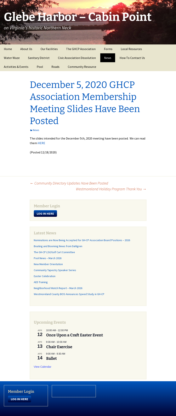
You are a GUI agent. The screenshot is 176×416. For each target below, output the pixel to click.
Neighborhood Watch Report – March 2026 (58, 288)
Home (8, 49)
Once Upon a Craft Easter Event (74, 335)
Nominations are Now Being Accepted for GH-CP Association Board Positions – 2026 (82, 240)
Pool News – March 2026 (47, 258)
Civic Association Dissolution (77, 58)
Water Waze (12, 58)
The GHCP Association (81, 49)
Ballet (51, 358)
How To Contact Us (132, 58)
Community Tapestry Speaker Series (55, 270)
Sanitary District (39, 58)
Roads (55, 67)
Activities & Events (16, 67)
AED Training (41, 282)
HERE (41, 143)
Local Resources (131, 49)
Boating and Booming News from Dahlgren (58, 246)
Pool (40, 67)
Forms (108, 49)
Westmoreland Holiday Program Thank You (111, 188)
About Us (26, 49)
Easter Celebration (44, 276)
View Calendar (42, 366)
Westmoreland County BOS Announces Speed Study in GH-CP (69, 294)
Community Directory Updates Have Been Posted (69, 183)
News (107, 58)
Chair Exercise (59, 347)
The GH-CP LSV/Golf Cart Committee (54, 252)
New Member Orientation (48, 264)
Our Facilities (49, 49)
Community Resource (82, 67)
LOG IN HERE (45, 213)
